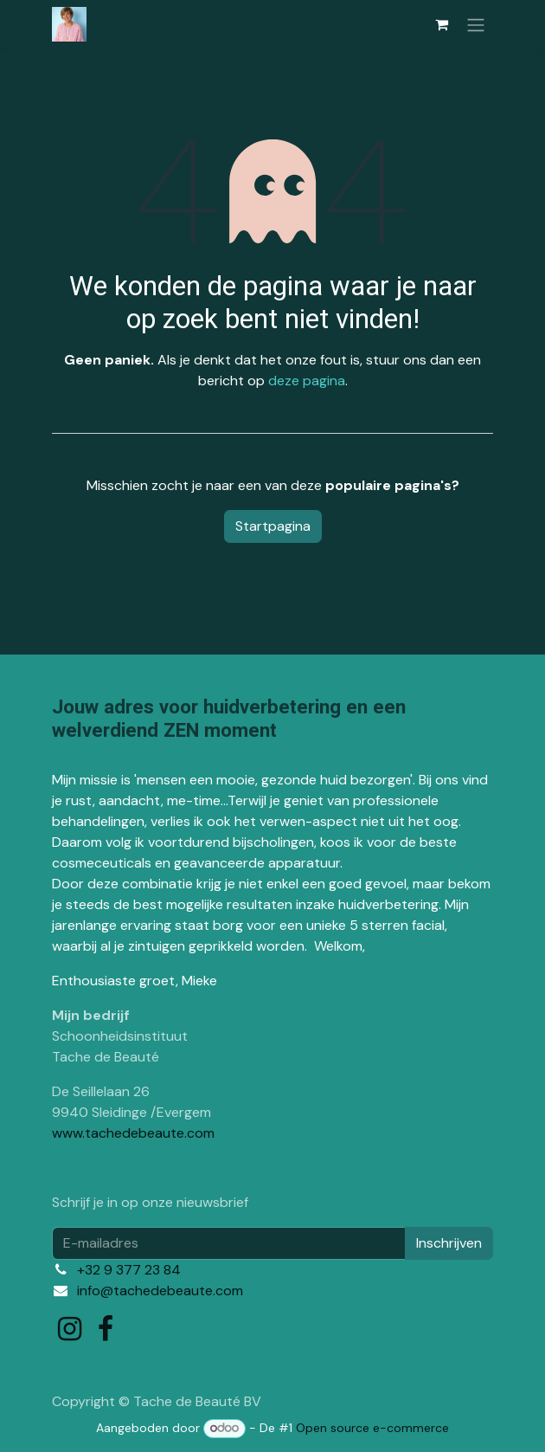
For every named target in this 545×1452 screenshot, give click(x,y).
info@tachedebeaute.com (160, 1290)
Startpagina (273, 526)
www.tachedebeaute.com (133, 1133)
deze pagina (306, 380)
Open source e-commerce (372, 1428)
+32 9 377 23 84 (129, 1270)
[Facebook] (105, 1329)
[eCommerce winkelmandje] (441, 24)
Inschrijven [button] (449, 1243)
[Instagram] (69, 1329)
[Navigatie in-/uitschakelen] (475, 24)
